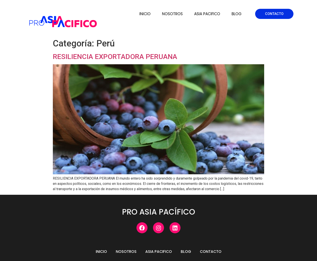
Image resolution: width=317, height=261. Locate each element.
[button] (274, 14)
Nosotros (172, 14)
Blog (236, 14)
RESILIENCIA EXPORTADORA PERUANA (115, 56)
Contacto (210, 251)
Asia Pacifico (207, 14)
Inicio (145, 14)
